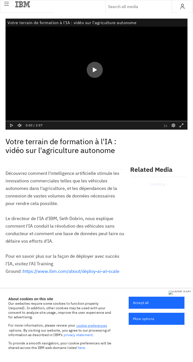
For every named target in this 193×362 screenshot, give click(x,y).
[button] (6, 3)
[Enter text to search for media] (133, 6)
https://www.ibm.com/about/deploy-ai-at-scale (71, 271)
